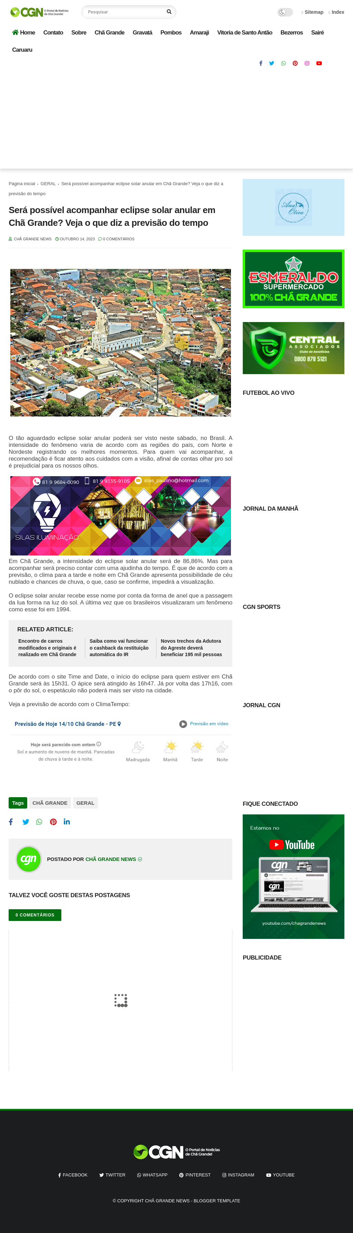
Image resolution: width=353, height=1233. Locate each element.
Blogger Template (217, 1200)
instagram (241, 1174)
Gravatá (142, 32)
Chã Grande (109, 32)
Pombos (170, 32)
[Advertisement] (176, 120)
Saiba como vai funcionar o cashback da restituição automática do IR (119, 647)
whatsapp (155, 1174)
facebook (75, 1174)
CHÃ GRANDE (50, 803)
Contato (53, 32)
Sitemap (313, 12)
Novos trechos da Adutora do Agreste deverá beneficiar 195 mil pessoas (191, 647)
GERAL (48, 183)
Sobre (78, 32)
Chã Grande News (167, 1200)
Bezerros (292, 32)
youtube (284, 1174)
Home (23, 32)
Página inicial (22, 183)
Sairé (317, 32)
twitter (115, 1174)
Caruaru (22, 50)
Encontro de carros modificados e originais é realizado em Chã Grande (47, 647)
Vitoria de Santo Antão (244, 32)
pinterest (198, 1174)
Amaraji (199, 32)
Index (336, 12)
